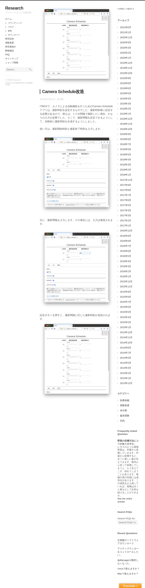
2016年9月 (125, 235)
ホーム (8, 19)
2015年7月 (125, 301)
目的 (122, 420)
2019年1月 (125, 113)
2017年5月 (125, 205)
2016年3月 (125, 266)
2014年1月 (125, 378)
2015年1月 (125, 327)
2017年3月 (125, 215)
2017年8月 (125, 190)
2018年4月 (125, 159)
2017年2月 (125, 220)
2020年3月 (125, 47)
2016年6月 (125, 251)
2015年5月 (125, 312)
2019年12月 (126, 63)
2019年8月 (125, 83)
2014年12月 (126, 332)
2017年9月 (125, 185)
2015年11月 (126, 286)
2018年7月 (125, 144)
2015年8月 (125, 296)
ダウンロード (14, 35)
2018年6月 (125, 149)
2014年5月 (125, 362)
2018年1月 (125, 174)
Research (14, 8)
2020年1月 (125, 57)
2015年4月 (125, 317)
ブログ (11, 27)
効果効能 (124, 400)
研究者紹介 (10, 46)
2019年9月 (125, 78)
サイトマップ (11, 58)
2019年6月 (125, 88)
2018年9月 (125, 134)
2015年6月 (125, 307)
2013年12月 (126, 383)
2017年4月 (125, 210)
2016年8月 (125, 241)
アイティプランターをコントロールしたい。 (128, 551)
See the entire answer (124, 500)
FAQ (7, 54)
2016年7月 (125, 246)
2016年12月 (126, 230)
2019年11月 (126, 68)
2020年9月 (125, 42)
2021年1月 (125, 32)
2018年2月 (125, 169)
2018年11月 (126, 123)
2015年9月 (125, 291)
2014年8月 (125, 347)
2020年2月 (125, 52)
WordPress (19, 83)
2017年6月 (125, 200)
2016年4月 (125, 261)
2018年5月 (125, 154)
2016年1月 (125, 276)
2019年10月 (126, 73)
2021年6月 (125, 27)
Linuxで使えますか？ (128, 568)
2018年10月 (126, 129)
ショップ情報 (11, 62)
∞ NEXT (129, 9)
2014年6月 (125, 357)
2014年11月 (126, 337)
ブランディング (15, 23)
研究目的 (9, 39)
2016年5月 (125, 256)
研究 (10, 31)
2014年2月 (125, 373)
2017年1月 (125, 225)
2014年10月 (126, 342)
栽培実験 (124, 415)
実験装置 (9, 42)
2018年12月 (126, 118)
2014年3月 (125, 368)
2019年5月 (125, 93)
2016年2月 (125, 271)
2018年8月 (125, 139)
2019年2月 (125, 108)
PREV (120, 9)
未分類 (60, 99)
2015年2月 (125, 322)
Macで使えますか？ (127, 573)
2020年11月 (126, 37)
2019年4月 (125, 98)
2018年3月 (125, 164)
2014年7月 (125, 352)
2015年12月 (126, 281)
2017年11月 (126, 180)
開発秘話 (9, 50)
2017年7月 (125, 195)
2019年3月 (125, 103)
